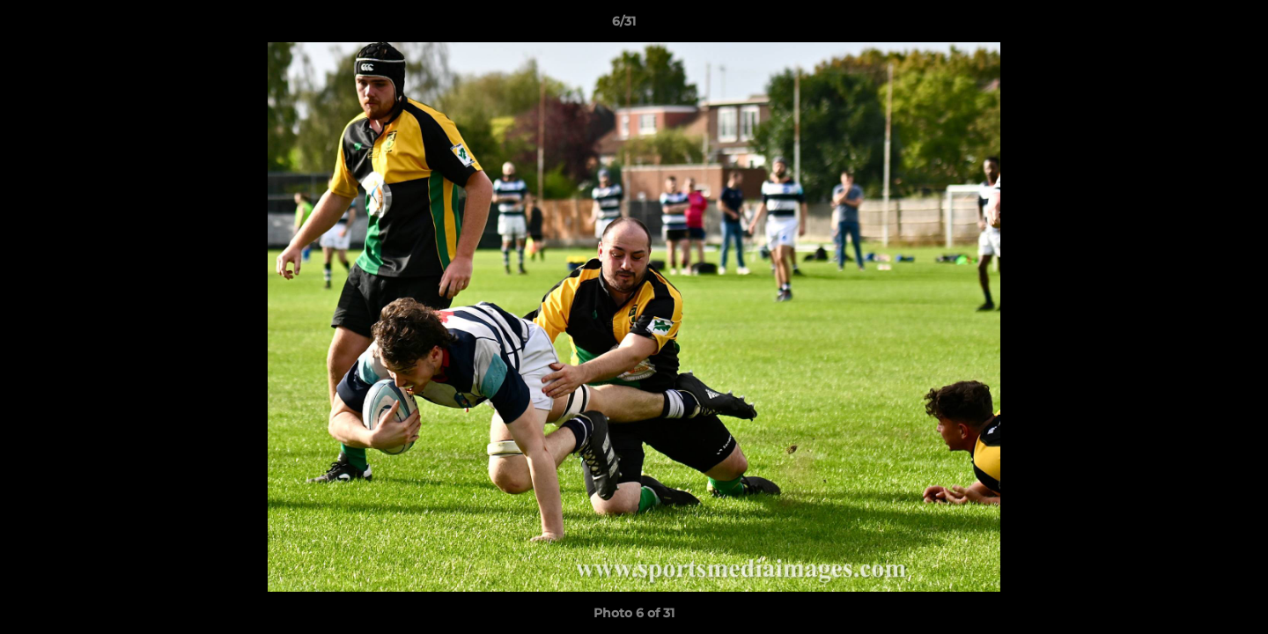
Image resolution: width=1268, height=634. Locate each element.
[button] (1194, 25)
